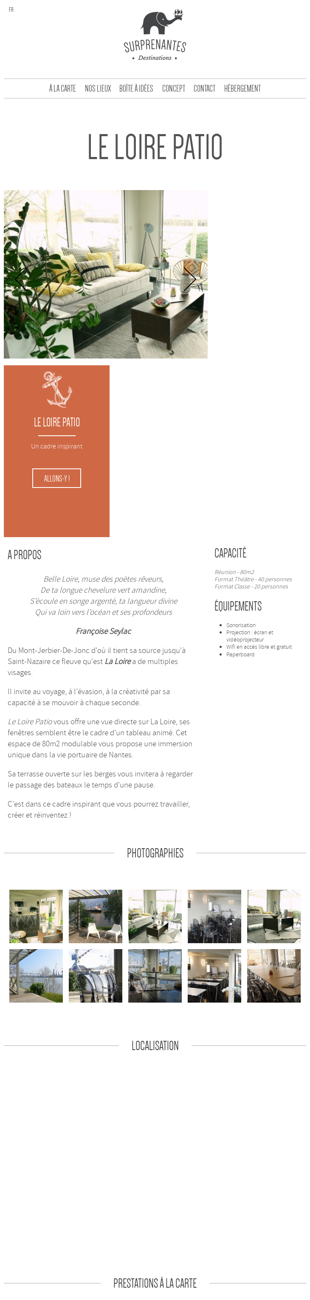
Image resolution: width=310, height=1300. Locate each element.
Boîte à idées (136, 89)
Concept (173, 89)
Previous (21, 280)
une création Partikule (183, 1278)
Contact (204, 89)
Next (184, 280)
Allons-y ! (258, 302)
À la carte (62, 89)
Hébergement (242, 89)
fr (11, 9)
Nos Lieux (98, 89)
